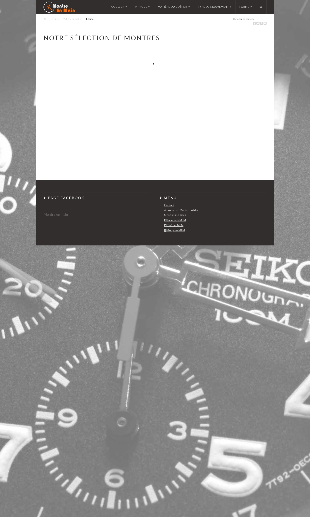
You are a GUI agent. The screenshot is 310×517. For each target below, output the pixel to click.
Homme (54, 18)
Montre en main (55, 214)
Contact (169, 205)
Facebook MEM (175, 220)
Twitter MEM (173, 225)
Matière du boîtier (72, 18)
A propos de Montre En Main (181, 210)
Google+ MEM (174, 230)
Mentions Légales (175, 215)
